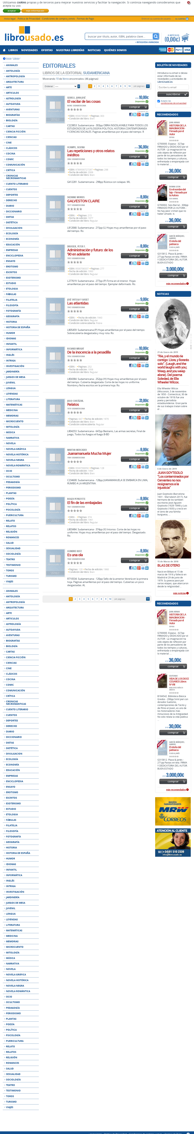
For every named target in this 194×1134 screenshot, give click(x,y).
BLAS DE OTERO (168, 565)
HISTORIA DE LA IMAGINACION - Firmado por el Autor (177, 130)
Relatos (73, 404)
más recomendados (176, 283)
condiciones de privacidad (173, 103)
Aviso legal (10, 18)
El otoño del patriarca (175, 242)
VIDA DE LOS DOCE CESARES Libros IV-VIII (179, 681)
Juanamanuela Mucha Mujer (89, 453)
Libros (16, 58)
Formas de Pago (85, 18)
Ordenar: (49, 86)
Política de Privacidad (29, 18)
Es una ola (75, 554)
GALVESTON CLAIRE (83, 200)
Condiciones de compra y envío (58, 18)
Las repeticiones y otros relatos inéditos (90, 152)
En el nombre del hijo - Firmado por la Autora (178, 192)
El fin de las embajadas (84, 502)
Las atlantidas (77, 303)
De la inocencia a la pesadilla (89, 352)
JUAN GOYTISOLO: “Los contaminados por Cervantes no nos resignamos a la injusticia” (173, 480)
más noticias (179, 593)
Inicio (8, 58)
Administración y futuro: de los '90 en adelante (90, 252)
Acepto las (173, 101)
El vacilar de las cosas (83, 101)
